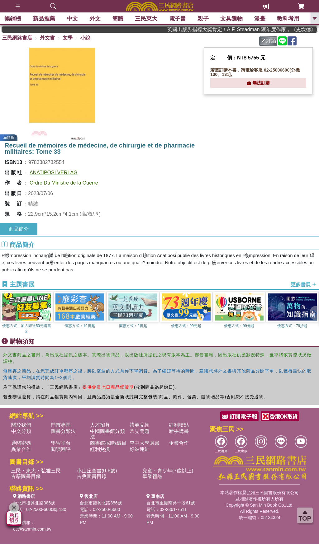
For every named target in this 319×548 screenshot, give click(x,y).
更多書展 (304, 284)
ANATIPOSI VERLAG (54, 172)
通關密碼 (21, 443)
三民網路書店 (17, 37)
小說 (85, 37)
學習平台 (61, 443)
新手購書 (179, 431)
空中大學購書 (145, 443)
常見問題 (140, 431)
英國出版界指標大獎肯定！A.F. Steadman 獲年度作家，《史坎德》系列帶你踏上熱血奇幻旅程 (247, 29)
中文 (72, 19)
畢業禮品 (152, 476)
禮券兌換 (140, 425)
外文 (95, 19)
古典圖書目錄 (92, 476)
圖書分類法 (63, 431)
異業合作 (21, 449)
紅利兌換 (100, 449)
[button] (314, 313)
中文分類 (21, 431)
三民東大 (146, 19)
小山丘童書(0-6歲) (97, 470)
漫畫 (260, 19)
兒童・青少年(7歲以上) (167, 470)
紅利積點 (179, 425)
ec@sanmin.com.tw (32, 529)
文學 (68, 37)
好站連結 (140, 449)
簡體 (118, 19)
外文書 (47, 37)
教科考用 (288, 19)
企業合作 (179, 443)
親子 (203, 19)
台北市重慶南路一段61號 (170, 502)
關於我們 (21, 425)
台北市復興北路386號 (34, 502)
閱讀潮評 (61, 449)
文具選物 (232, 19)
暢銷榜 (13, 19)
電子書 (177, 19)
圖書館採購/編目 (108, 443)
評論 (268, 41)
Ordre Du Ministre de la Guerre (64, 182)
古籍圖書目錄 (26, 476)
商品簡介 (19, 229)
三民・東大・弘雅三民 (36, 470)
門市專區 (61, 425)
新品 (44, 19)
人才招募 (100, 425)
